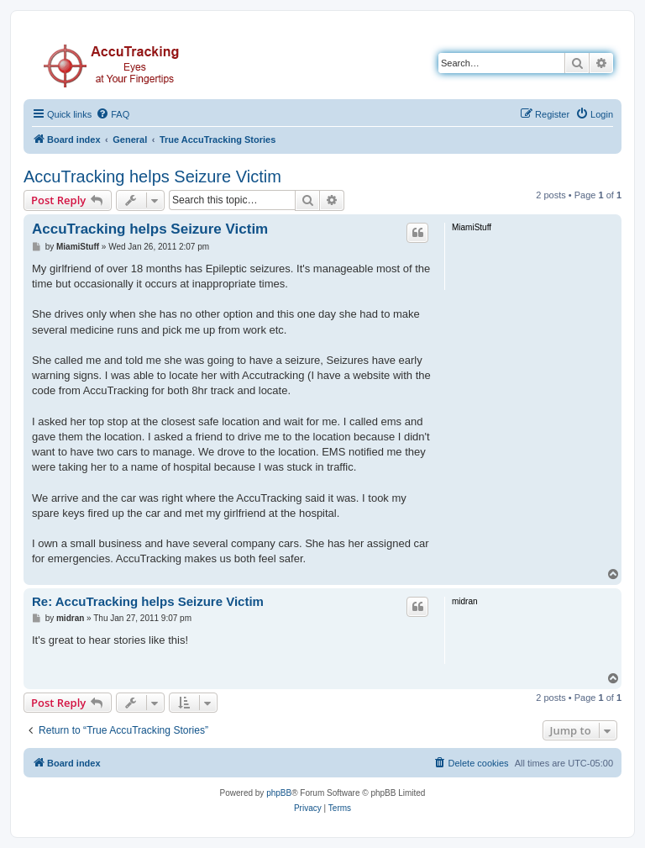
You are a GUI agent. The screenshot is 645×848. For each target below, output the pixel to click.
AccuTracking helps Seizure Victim (152, 176)
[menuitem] (112, 114)
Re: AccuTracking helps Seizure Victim (148, 601)
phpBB (278, 793)
